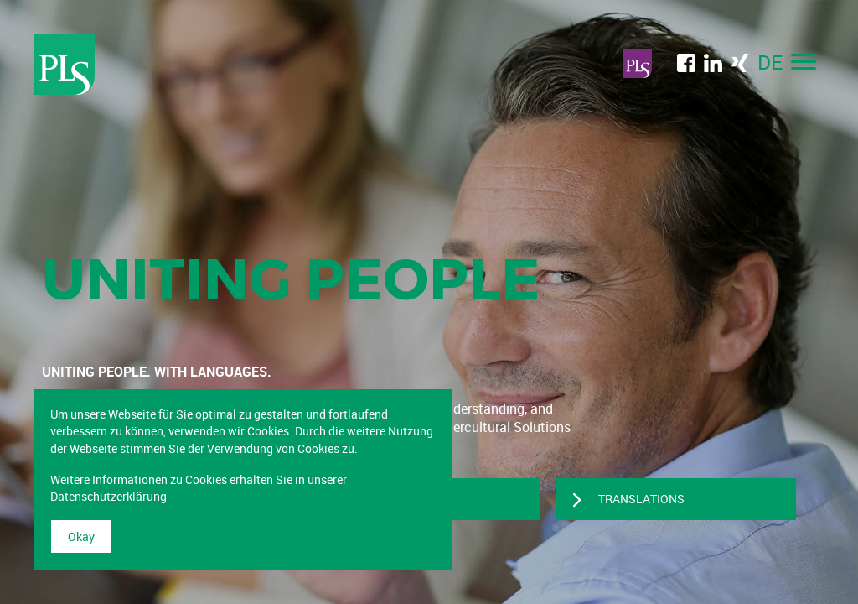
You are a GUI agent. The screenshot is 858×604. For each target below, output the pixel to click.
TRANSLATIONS (641, 499)
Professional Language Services (65, 64)
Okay (81, 536)
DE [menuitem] (770, 62)
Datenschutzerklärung (108, 496)
